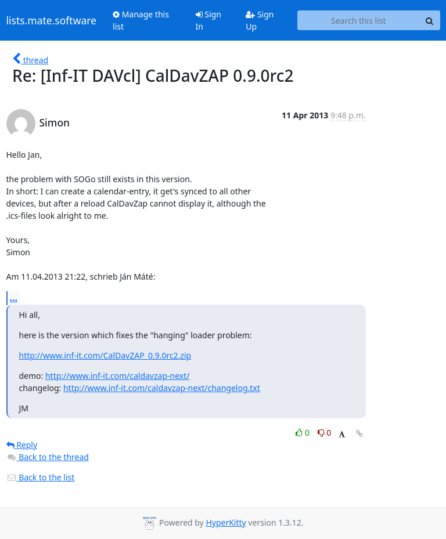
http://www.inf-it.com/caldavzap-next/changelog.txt (161, 387)
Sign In (208, 20)
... (14, 297)
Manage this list (141, 20)
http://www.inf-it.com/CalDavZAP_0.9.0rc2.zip (105, 355)
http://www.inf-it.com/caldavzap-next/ (117, 375)
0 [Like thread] (303, 432)
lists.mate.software (51, 20)
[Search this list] (358, 20)
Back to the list (40, 477)
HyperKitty (226, 522)
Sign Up (260, 20)
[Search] (429, 20)
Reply (22, 444)
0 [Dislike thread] (325, 432)
